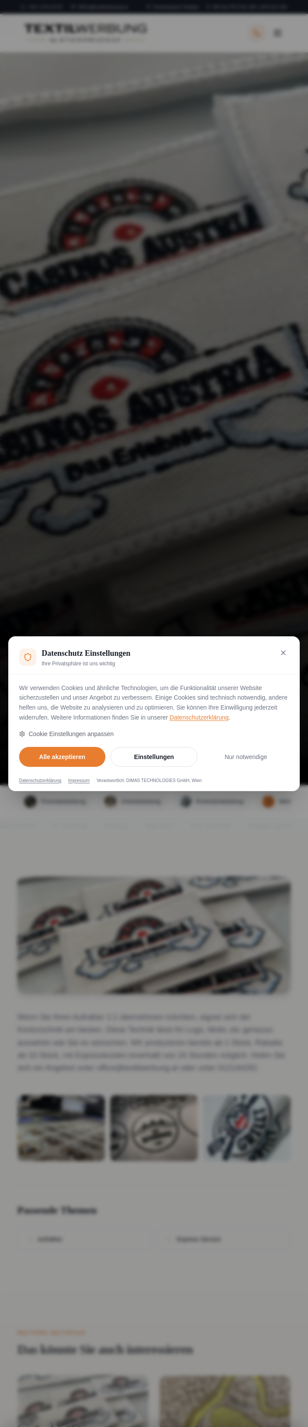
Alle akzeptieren (62, 756)
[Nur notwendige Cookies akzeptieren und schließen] (283, 652)
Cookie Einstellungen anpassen (66, 733)
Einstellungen (154, 756)
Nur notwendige (246, 756)
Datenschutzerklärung (199, 717)
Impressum (78, 780)
